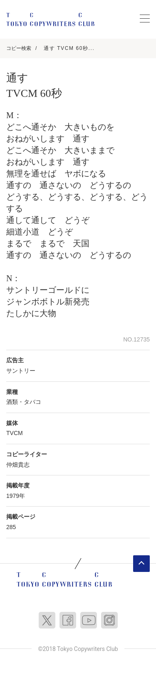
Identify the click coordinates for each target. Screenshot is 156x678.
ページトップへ (141, 563)
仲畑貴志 (18, 464)
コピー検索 (18, 48)
